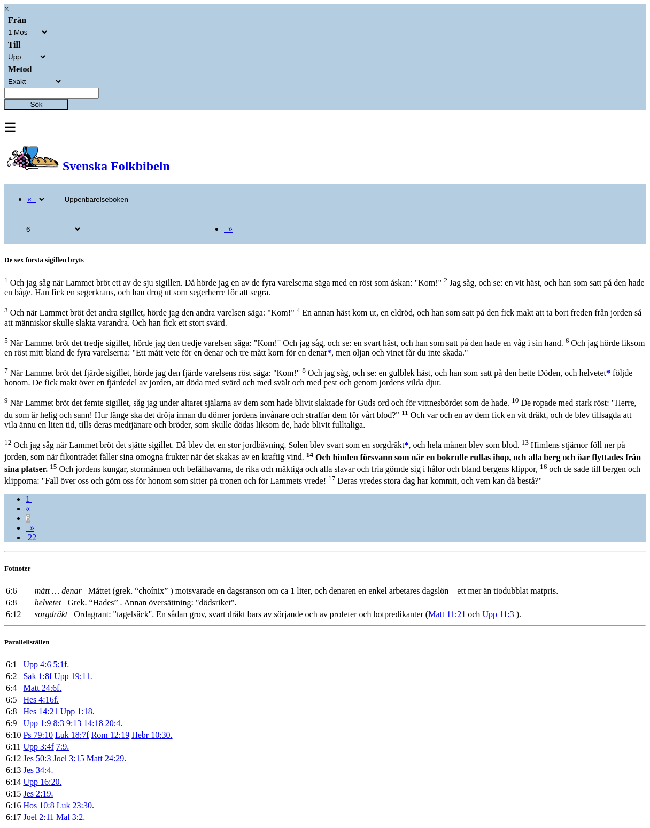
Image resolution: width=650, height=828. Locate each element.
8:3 (58, 723)
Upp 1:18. (77, 711)
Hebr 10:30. (151, 734)
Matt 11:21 (447, 614)
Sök (36, 104)
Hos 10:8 (38, 805)
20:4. (113, 723)
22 (31, 537)
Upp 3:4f (38, 746)
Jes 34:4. (38, 770)
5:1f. (61, 664)
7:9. (62, 746)
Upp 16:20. (42, 781)
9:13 (73, 723)
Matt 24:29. (107, 758)
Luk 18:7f (72, 734)
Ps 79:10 (38, 734)
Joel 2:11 (38, 817)
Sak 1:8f (37, 676)
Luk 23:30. (75, 805)
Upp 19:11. (73, 676)
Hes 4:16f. (41, 699)
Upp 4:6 (37, 664)
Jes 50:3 (37, 758)
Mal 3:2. (70, 817)
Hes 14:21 (40, 711)
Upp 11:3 (498, 614)
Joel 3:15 (68, 758)
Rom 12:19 (110, 734)
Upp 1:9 (37, 723)
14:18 (93, 723)
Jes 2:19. (38, 793)
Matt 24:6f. (42, 687)
